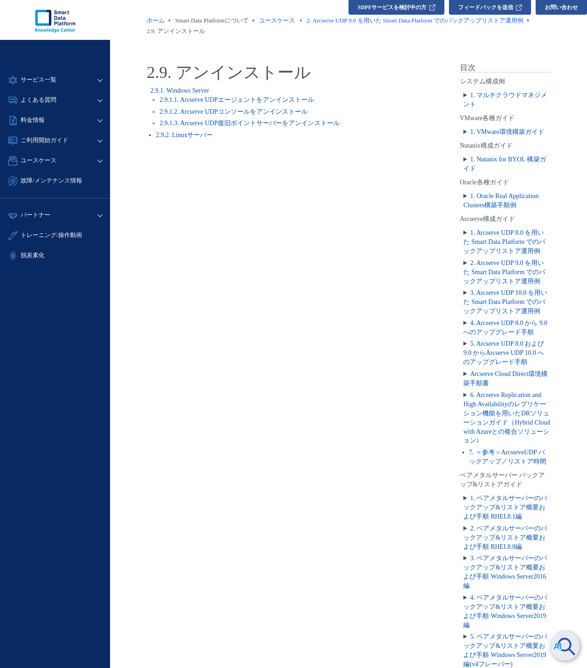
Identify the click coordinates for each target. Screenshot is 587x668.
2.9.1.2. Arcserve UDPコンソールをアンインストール (234, 111)
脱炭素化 (32, 255)
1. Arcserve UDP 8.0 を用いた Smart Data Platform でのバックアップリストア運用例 (504, 241)
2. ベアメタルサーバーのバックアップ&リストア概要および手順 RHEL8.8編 (505, 537)
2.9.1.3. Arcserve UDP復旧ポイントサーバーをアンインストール (250, 123)
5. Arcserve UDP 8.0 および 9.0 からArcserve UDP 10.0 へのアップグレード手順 (503, 352)
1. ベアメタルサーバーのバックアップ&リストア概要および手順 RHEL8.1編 (505, 507)
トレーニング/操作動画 (51, 235)
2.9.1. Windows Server (179, 90)
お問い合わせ (561, 7)
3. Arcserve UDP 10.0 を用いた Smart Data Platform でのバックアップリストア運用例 (505, 302)
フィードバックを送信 (490, 7)
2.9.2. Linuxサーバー (184, 135)
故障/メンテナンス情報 (51, 180)
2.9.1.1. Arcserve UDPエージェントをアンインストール (237, 99)
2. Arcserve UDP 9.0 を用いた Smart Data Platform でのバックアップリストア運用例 (504, 272)
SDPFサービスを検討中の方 (396, 7)
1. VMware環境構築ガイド (507, 131)
